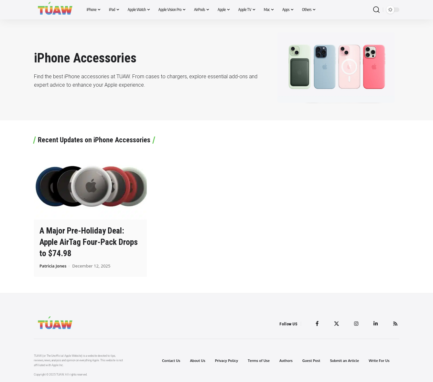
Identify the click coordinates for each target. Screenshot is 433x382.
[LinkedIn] (375, 324)
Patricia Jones (53, 266)
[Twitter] (335, 324)
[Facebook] (316, 324)
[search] (376, 10)
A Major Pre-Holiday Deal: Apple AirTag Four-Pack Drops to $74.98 (86, 241)
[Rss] (395, 324)
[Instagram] (355, 324)
